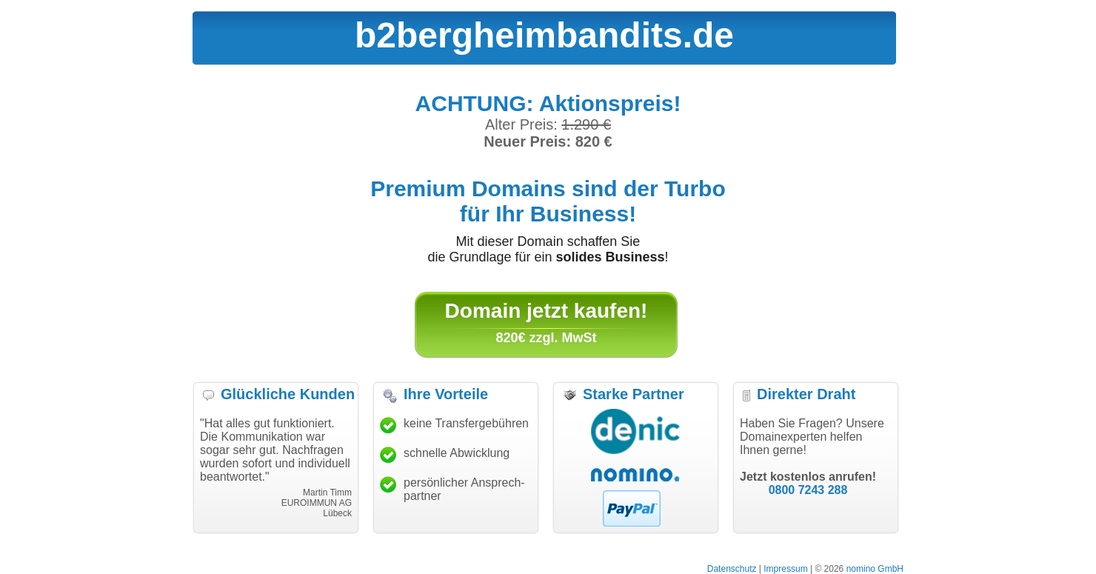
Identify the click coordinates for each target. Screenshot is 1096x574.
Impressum (785, 569)
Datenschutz (732, 569)
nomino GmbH (874, 569)
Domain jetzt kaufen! (546, 310)
